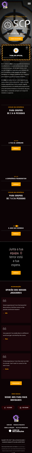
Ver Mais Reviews (16, 383)
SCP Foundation (6, 72)
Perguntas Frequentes (19, 425)
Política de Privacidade (22, 428)
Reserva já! (16, 149)
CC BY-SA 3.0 (22, 442)
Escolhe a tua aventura (16, 39)
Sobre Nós (9, 425)
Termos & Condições (9, 428)
